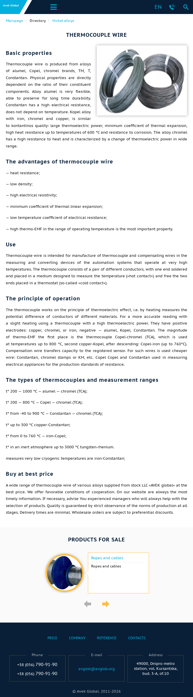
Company (77, 638)
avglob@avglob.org (96, 669)
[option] (96, 573)
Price (52, 638)
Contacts (137, 638)
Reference (106, 638)
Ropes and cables (107, 558)
